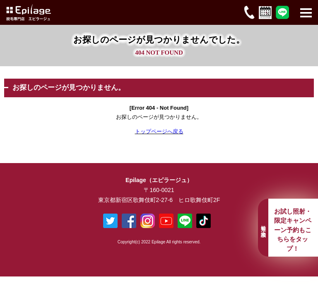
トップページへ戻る (159, 131)
